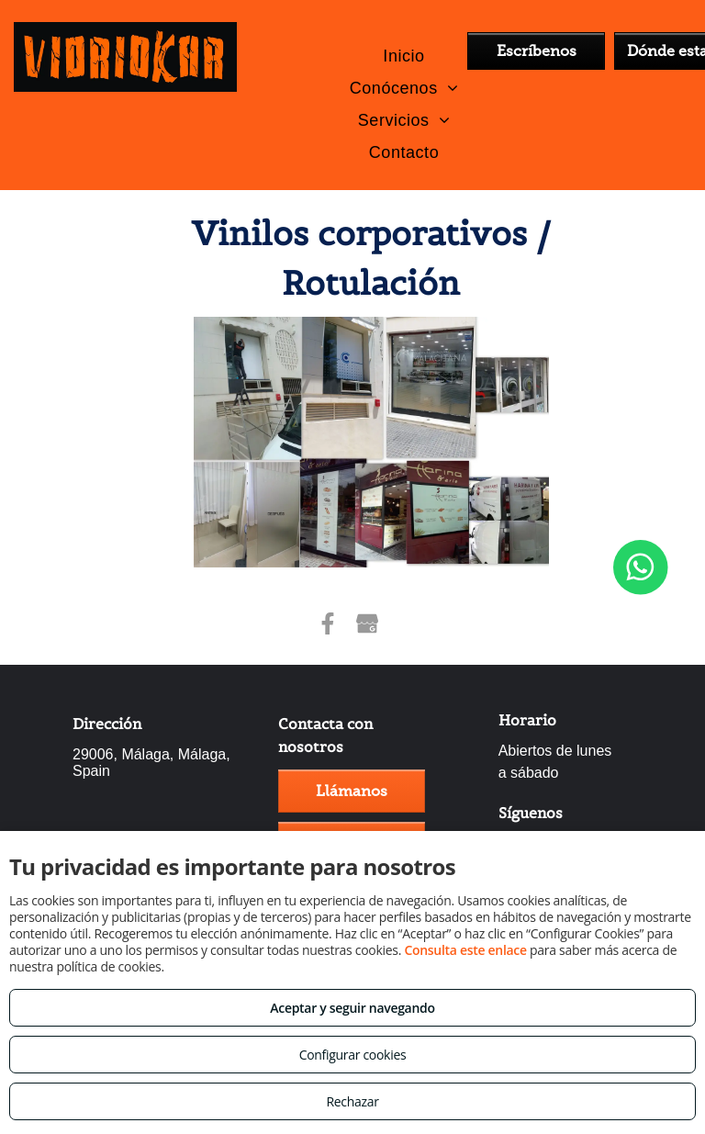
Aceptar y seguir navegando (352, 1007)
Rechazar (352, 1101)
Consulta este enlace (465, 950)
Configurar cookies (353, 1054)
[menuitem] (403, 55)
